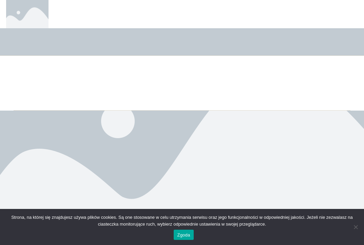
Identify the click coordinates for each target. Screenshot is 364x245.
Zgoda (183, 235)
